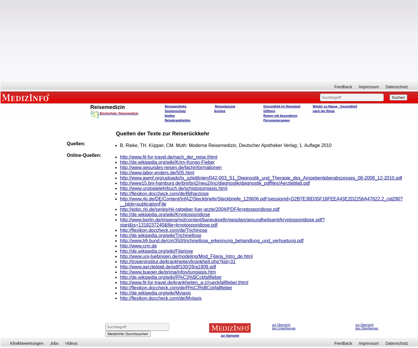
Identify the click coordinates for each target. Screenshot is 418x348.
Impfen (170, 115)
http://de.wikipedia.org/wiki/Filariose (156, 251)
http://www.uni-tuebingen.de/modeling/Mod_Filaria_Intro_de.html (186, 256)
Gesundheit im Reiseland (281, 106)
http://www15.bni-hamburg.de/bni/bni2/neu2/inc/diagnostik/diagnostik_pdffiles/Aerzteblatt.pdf (215, 183)
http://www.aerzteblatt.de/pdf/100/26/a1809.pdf (168, 266)
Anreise (219, 111)
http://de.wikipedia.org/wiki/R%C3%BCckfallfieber (170, 277)
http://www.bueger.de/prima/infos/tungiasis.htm (168, 272)
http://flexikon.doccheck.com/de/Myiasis (160, 298)
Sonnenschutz (175, 111)
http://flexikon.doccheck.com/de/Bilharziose (164, 193)
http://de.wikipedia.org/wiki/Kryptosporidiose (165, 214)
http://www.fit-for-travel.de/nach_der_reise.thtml (168, 157)
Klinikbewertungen (26, 343)
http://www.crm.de (138, 245)
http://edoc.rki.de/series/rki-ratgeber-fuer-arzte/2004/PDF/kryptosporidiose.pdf (200, 209)
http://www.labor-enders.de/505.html (157, 172)
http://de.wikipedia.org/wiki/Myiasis (155, 292)
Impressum (369, 87)
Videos (71, 343)
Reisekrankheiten (177, 120)
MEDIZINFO (27, 97)
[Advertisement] (209, 40)
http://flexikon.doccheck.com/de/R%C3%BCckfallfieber (176, 287)
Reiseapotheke (175, 106)
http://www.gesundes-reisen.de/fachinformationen (170, 167)
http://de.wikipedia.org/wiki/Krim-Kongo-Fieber (167, 162)
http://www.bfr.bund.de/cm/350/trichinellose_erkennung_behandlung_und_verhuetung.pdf (211, 240)
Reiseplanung (225, 106)
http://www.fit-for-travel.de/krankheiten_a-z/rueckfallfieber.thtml (184, 282)
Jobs (54, 343)
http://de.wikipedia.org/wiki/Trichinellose (160, 235)
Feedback (343, 87)
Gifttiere (269, 111)
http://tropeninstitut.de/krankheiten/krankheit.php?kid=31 (177, 261)
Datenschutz (396, 87)
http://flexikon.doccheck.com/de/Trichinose (163, 230)
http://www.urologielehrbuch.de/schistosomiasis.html (173, 188)
